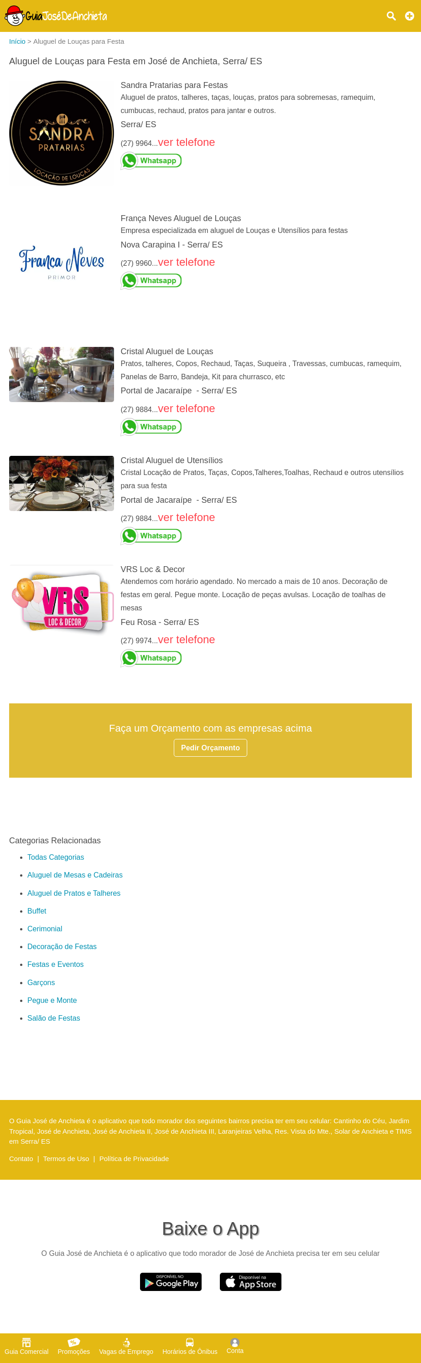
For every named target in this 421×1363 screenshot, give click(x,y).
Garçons (41, 982)
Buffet (37, 911)
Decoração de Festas (62, 946)
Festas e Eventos (55, 964)
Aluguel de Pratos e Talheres (73, 893)
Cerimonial (44, 929)
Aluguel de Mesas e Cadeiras (75, 875)
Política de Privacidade (134, 1158)
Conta (235, 1346)
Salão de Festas (53, 1018)
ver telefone (186, 142)
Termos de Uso (66, 1158)
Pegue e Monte (52, 1000)
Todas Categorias (55, 857)
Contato (21, 1158)
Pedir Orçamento (210, 748)
